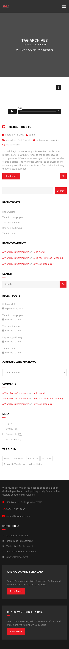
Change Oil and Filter (15, 535)
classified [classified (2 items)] (46, 458)
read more (16, 591)
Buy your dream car (43, 263)
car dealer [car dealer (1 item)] (33, 458)
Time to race (8, 233)
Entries (12, 428)
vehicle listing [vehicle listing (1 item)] (35, 464)
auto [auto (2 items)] (6, 458)
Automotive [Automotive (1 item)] (18, 458)
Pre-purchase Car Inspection (19, 551)
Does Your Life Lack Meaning (48, 257)
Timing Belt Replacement (17, 546)
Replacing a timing (12, 227)
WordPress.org (13, 439)
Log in (9, 423)
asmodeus (11, 139)
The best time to (19, 127)
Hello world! (8, 211)
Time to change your (13, 217)
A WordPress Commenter (15, 251)
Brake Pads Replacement (17, 540)
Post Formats (24, 139)
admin (31, 134)
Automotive (42, 139)
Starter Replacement (15, 556)
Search (60, 190)
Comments (14, 434)
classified (54, 139)
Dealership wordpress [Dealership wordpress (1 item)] (14, 464)
